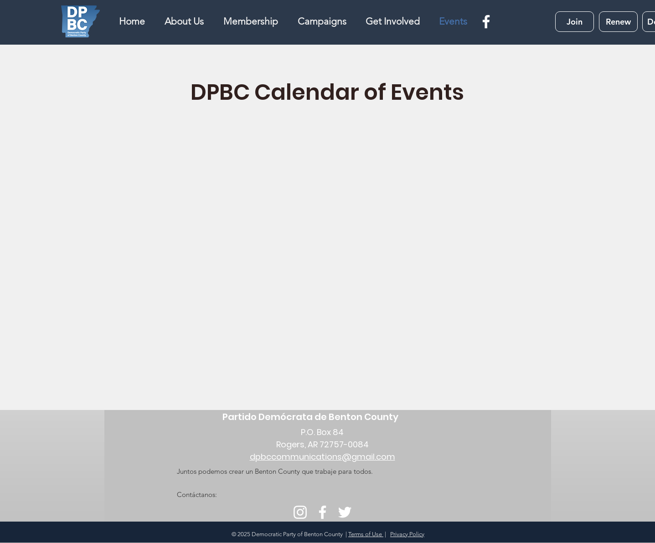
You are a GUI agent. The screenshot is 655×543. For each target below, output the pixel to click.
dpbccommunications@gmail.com (322, 456)
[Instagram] (300, 512)
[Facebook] (486, 22)
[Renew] (618, 21)
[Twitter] (345, 512)
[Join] (574, 21)
